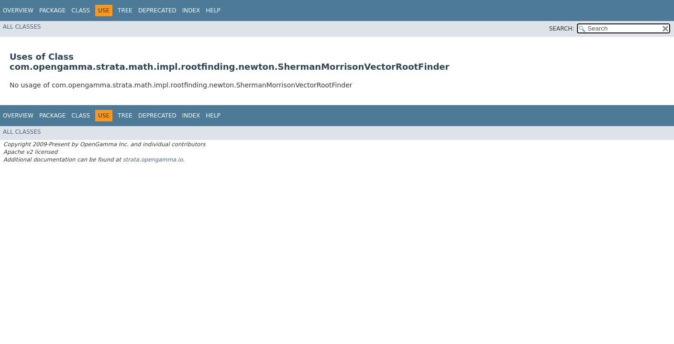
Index (191, 10)
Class (80, 10)
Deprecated (157, 10)
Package (52, 10)
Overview (18, 10)
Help (213, 10)
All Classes (22, 26)
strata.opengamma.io (153, 159)
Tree (125, 10)
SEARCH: (562, 28)
